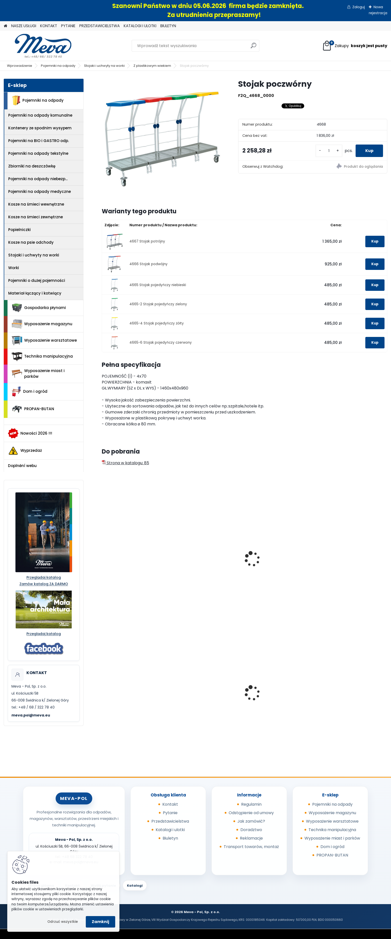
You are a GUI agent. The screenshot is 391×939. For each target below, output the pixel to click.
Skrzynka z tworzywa (198, 697)
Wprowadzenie (19, 65)
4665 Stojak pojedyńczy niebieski (157, 285)
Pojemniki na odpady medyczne (39, 191)
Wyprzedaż (25, 451)
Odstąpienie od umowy (251, 813)
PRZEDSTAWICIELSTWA (99, 25)
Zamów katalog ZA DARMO (43, 583)
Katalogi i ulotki (170, 830)
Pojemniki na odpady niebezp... (38, 178)
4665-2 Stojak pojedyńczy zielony (158, 304)
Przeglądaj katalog (43, 577)
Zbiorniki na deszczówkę (31, 166)
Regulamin (251, 804)
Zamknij (100, 922)
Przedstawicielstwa (170, 821)
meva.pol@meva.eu (30, 715)
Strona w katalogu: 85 (125, 463)
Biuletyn (170, 838)
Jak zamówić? (251, 821)
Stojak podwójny (338, 565)
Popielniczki (19, 229)
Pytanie (170, 813)
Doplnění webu (22, 465)
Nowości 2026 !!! (30, 433)
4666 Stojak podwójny (148, 264)
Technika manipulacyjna (42, 356)
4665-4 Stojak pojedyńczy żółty (156, 323)
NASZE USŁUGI (23, 25)
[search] (253, 47)
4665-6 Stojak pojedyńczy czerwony (160, 342)
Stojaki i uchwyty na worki (104, 65)
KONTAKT (48, 25)
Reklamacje (251, 838)
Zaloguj (358, 6)
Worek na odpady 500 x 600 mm (132, 699)
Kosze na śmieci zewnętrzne (35, 217)
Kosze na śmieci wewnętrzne (36, 204)
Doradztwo (251, 830)
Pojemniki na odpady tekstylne (38, 153)
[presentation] (104, 553)
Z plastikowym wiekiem (152, 65)
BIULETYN (168, 25)
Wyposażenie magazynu (42, 324)
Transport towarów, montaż (251, 847)
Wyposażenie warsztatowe (44, 340)
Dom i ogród (29, 391)
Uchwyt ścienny (120, 565)
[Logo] (38, 45)
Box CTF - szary (337, 697)
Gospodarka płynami (39, 308)
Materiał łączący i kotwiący (34, 293)
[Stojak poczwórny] (162, 139)
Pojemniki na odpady (58, 65)
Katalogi (135, 885)
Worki (13, 267)
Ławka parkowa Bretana (273, 697)
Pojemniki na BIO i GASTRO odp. (38, 140)
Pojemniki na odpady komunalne (40, 115)
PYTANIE (68, 25)
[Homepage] (5, 26)
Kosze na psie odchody (31, 242)
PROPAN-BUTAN (33, 409)
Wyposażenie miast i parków (38, 373)
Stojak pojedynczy (195, 565)
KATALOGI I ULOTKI (140, 25)
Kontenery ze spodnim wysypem (40, 128)
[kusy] (328, 151)
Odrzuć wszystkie (62, 921)
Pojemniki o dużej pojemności (36, 280)
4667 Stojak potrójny (147, 241)
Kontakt (170, 804)
